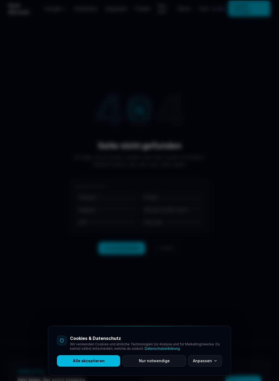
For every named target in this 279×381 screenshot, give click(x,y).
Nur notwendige (154, 360)
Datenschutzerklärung (162, 348)
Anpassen (205, 360)
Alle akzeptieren (89, 360)
